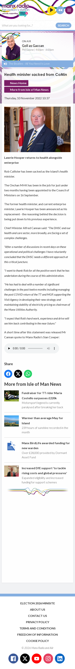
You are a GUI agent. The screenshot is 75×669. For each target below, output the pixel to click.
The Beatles (16, 63)
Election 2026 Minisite (37, 603)
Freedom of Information (37, 634)
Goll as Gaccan (33, 46)
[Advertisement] (37, 537)
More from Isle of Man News (29, 89)
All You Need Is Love (37, 63)
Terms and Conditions (37, 628)
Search (63, 25)
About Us (37, 609)
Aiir (51, 647)
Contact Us (37, 615)
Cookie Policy (37, 640)
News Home (18, 83)
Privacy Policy (37, 622)
